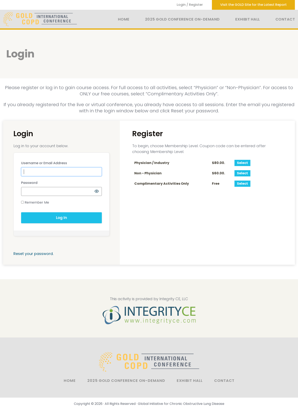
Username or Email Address (44, 163)
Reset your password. (33, 253)
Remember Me (35, 202)
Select (242, 162)
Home (124, 19)
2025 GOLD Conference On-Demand (182, 19)
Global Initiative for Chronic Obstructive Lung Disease (181, 403)
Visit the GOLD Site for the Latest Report (253, 4)
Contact (285, 19)
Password (29, 182)
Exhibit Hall (247, 19)
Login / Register (190, 4)
